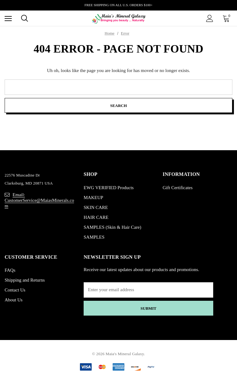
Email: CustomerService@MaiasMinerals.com (39, 200)
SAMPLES (94, 237)
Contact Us (15, 289)
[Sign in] (209, 18)
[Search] (24, 18)
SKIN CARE (96, 207)
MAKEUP (93, 197)
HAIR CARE (96, 217)
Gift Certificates (178, 187)
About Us (14, 299)
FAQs (10, 270)
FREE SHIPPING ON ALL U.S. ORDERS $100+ (118, 5)
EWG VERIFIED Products (109, 187)
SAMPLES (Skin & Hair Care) (112, 227)
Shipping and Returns (25, 280)
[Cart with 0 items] (227, 18)
